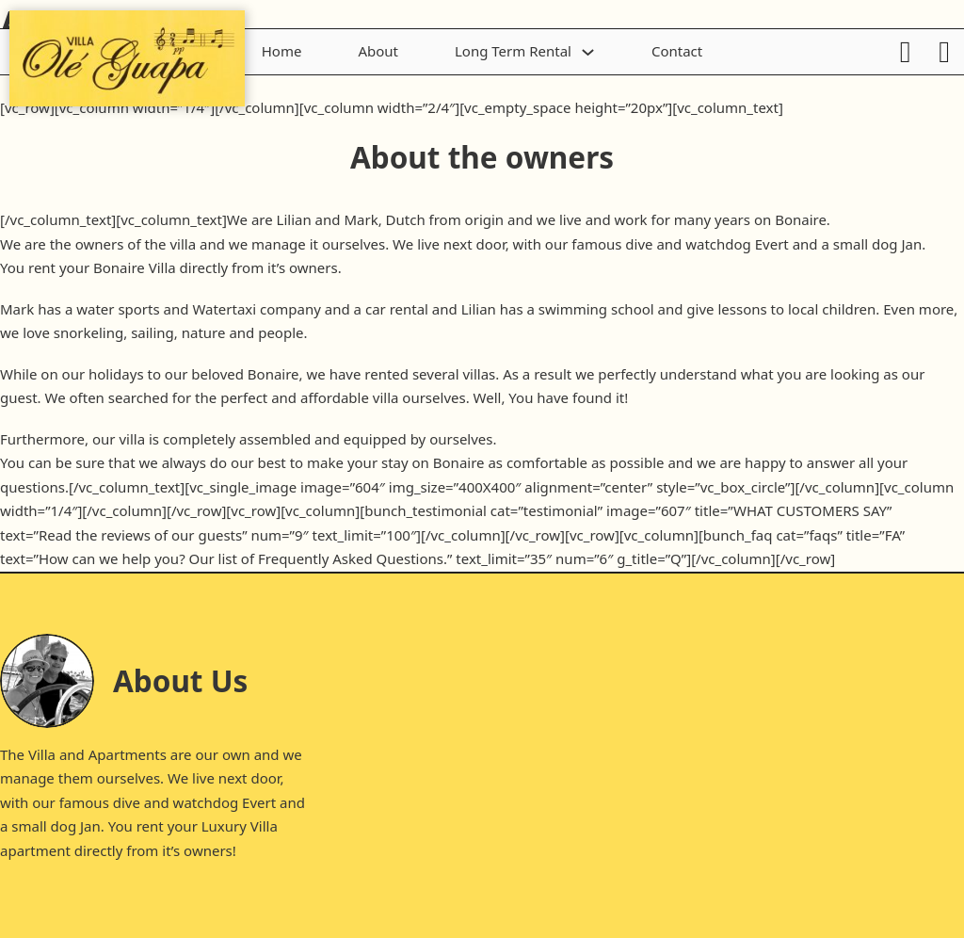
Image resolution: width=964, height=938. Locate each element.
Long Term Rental (513, 50)
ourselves (128, 777)
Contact (676, 50)
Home (282, 50)
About (378, 50)
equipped (375, 438)
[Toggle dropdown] (588, 52)
